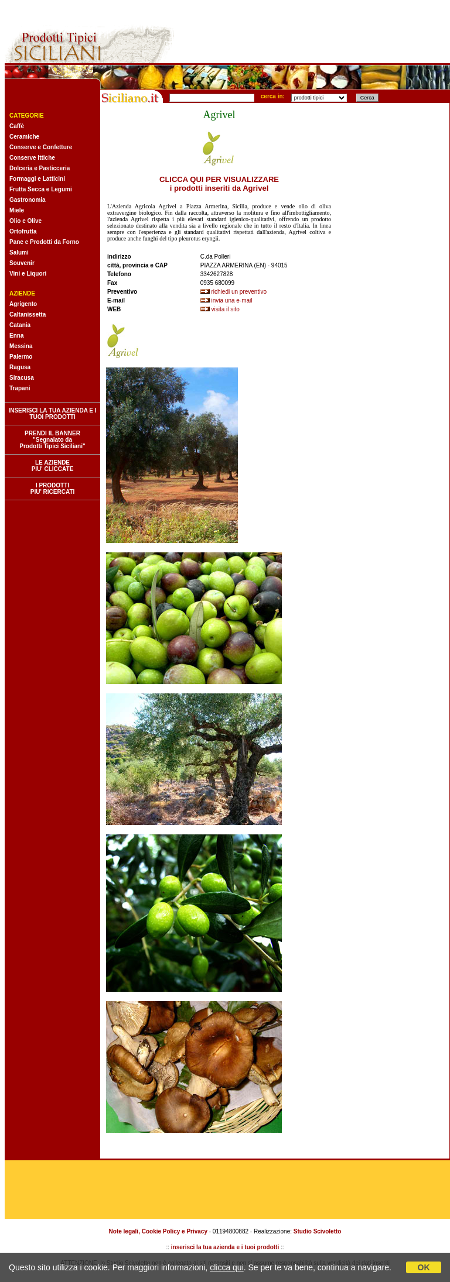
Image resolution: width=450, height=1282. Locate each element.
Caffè (16, 126)
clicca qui (227, 1267)
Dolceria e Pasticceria (39, 168)
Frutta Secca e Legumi (40, 189)
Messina (20, 346)
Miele (16, 210)
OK (424, 1267)
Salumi (19, 252)
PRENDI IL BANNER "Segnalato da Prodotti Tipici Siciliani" (52, 439)
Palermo (20, 356)
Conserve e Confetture (40, 147)
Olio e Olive (25, 221)
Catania (19, 325)
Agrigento (23, 304)
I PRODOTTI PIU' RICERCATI (52, 488)
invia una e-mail (232, 300)
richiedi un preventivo (239, 291)
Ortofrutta (23, 231)
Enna (16, 335)
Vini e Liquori (27, 273)
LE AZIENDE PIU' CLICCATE (53, 465)
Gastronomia (27, 200)
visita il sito (226, 309)
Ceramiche (24, 136)
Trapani (19, 388)
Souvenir (22, 263)
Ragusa (19, 367)
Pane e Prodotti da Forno (44, 242)
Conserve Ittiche (32, 157)
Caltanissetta (27, 314)
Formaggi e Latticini (37, 179)
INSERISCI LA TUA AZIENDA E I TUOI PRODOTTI (52, 413)
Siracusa (21, 377)
